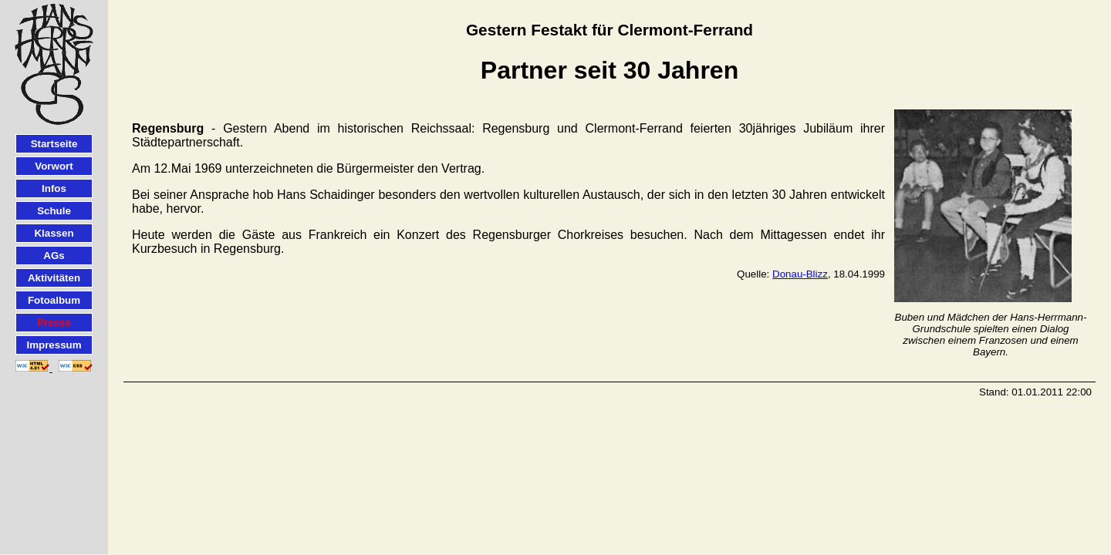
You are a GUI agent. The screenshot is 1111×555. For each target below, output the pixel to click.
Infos (54, 188)
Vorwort (54, 166)
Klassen (53, 233)
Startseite (54, 144)
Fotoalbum (54, 300)
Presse (54, 322)
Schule (54, 211)
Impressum (53, 345)
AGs (53, 255)
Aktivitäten (54, 278)
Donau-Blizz (800, 274)
